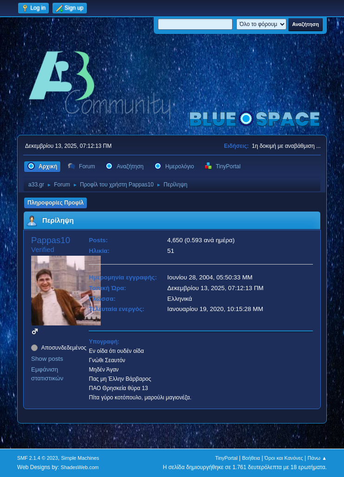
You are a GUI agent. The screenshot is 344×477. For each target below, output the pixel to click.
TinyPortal (226, 458)
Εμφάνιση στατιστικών (47, 374)
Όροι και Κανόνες (284, 458)
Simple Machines (80, 458)
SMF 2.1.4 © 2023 (37, 458)
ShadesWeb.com (80, 467)
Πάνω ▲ (317, 458)
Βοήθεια (251, 458)
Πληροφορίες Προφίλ (55, 202)
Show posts (47, 358)
